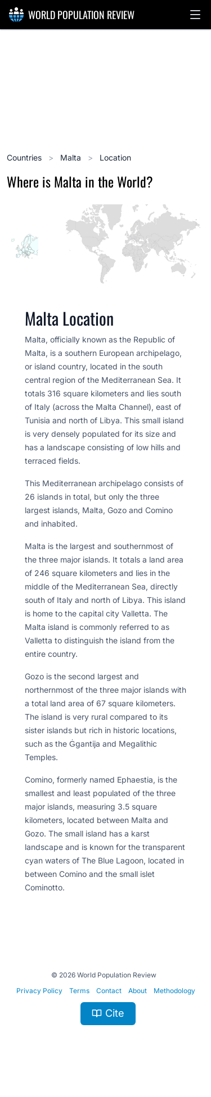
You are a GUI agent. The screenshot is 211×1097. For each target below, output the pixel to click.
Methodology (174, 990)
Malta (71, 157)
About (137, 990)
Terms (79, 990)
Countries (25, 157)
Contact (109, 990)
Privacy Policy (39, 990)
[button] (195, 14)
